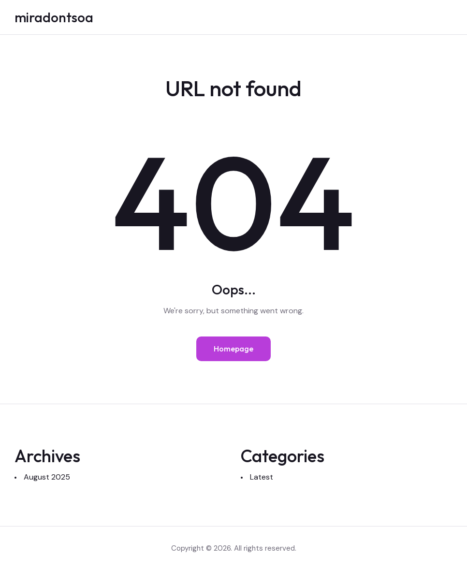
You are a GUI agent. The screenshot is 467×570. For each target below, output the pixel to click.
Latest (261, 477)
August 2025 (47, 477)
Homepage (233, 348)
